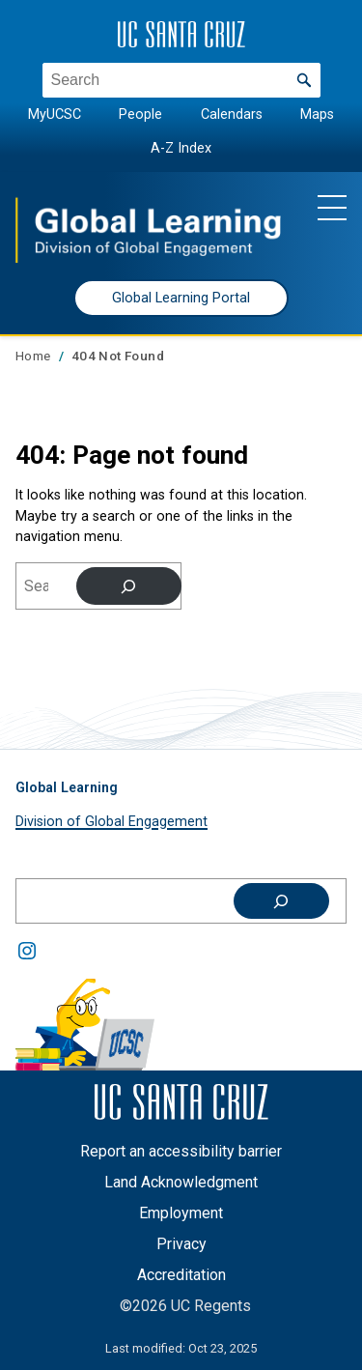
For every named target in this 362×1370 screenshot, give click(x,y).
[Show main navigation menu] (332, 207)
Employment (181, 1213)
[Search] (128, 585)
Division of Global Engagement (111, 821)
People (140, 114)
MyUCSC (54, 114)
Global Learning (66, 787)
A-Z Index (181, 147)
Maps (317, 114)
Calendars (232, 114)
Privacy (181, 1244)
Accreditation (181, 1275)
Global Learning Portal (181, 297)
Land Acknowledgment (181, 1182)
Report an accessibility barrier (181, 1151)
